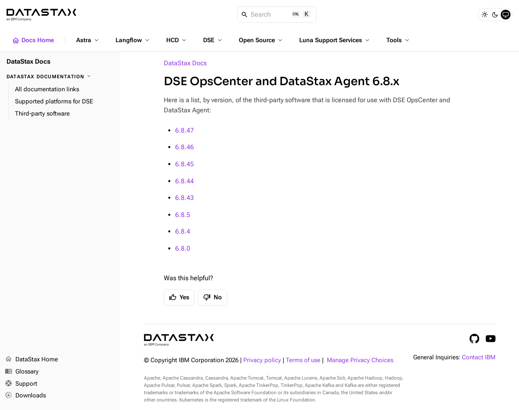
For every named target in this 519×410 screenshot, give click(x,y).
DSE (213, 40)
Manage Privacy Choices (360, 360)
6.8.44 (184, 181)
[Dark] (495, 14)
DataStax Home (31, 359)
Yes (179, 297)
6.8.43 (184, 198)
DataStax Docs (185, 63)
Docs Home (33, 40)
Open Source (261, 40)
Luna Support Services (335, 40)
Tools (398, 40)
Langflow (133, 40)
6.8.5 (182, 215)
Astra (88, 40)
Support (21, 384)
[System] (505, 14)
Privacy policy (262, 360)
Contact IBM (478, 357)
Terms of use (303, 360)
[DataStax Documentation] (60, 77)
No (212, 297)
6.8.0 (182, 248)
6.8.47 (184, 130)
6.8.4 (182, 231)
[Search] (277, 14)
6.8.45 (184, 164)
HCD (177, 40)
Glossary (22, 371)
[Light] (484, 14)
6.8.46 (184, 147)
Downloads (25, 395)
